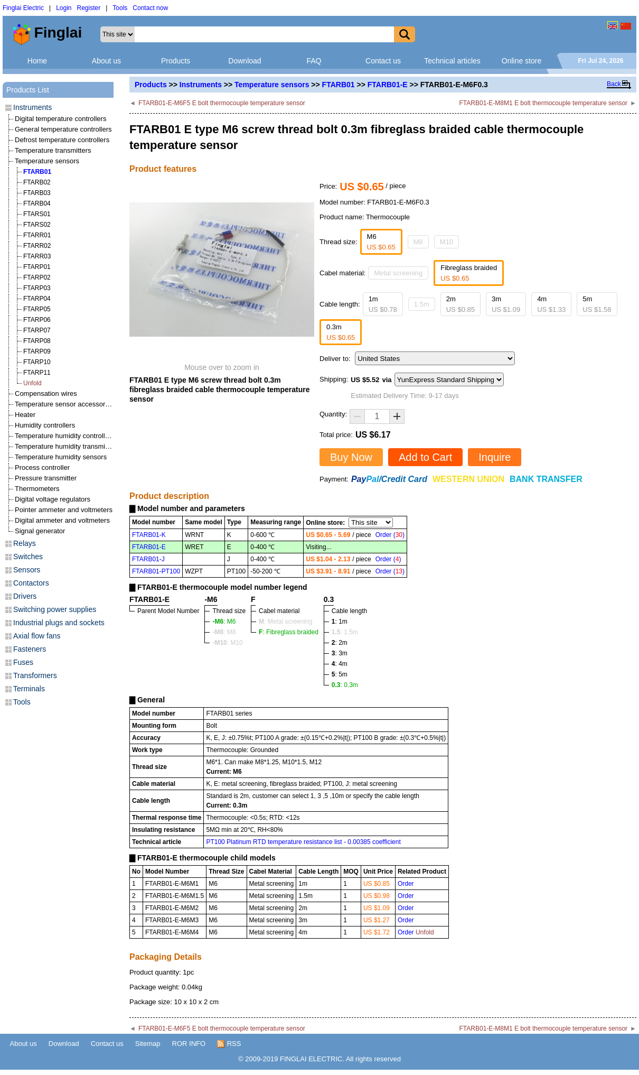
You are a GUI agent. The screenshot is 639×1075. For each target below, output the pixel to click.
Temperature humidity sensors (61, 457)
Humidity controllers (45, 425)
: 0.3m (345, 685)
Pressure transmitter (46, 478)
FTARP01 (37, 267)
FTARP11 (37, 372)
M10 (446, 242)
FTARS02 (37, 224)
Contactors (31, 583)
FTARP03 (37, 288)
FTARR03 (37, 256)
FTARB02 (37, 182)
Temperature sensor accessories (64, 404)
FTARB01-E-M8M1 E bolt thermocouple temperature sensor (543, 103)
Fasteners (29, 649)
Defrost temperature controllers (62, 140)
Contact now (150, 8)
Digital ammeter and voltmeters (62, 520)
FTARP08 (37, 341)
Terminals (29, 688)
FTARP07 (37, 330)
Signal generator (40, 531)
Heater (25, 415)
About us (106, 61)
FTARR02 (37, 245)
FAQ (313, 61)
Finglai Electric (23, 8)
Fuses (23, 662)
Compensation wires (46, 393)
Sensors (26, 570)
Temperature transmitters (53, 150)
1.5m (421, 304)
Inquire (494, 457)
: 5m (339, 674)
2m (460, 304)
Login (63, 8)
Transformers (35, 675)
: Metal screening (285, 621)
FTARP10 (37, 362)
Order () (390, 535)
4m (551, 304)
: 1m (339, 621)
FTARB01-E (388, 84)
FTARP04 (37, 298)
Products (175, 61)
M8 (418, 242)
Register (89, 8)
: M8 (224, 632)
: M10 (227, 642)
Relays (24, 543)
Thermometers (37, 489)
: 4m (339, 664)
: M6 (224, 621)
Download (244, 61)
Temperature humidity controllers (65, 436)
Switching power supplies (54, 609)
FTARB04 (37, 203)
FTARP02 (37, 277)
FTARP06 (37, 319)
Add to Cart (425, 457)
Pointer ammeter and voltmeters (63, 510)
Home (37, 61)
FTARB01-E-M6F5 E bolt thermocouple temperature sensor (221, 103)
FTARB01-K (149, 535)
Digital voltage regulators (52, 499)
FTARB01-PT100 (156, 571)
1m (383, 304)
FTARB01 (338, 84)
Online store (521, 61)
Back (614, 84)
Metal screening (398, 273)
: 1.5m (345, 632)
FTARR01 (37, 235)
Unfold (32, 383)
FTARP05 (37, 309)
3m (506, 304)
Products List (27, 90)
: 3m (339, 653)
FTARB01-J (148, 559)
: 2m (339, 642)
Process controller (42, 467)
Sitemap (148, 1044)
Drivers (24, 596)
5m (596, 304)
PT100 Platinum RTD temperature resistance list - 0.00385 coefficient (303, 842)
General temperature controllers (63, 129)
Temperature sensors (271, 84)
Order (406, 883)
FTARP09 (37, 351)
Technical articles (452, 61)
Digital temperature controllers (60, 119)
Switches (28, 556)
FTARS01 (37, 214)
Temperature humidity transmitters (67, 446)
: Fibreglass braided (288, 632)
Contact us (383, 61)
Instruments (201, 84)
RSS (229, 1044)
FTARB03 (37, 193)
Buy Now (351, 457)
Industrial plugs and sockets (59, 622)
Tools (119, 8)
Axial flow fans (36, 636)
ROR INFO (189, 1044)
